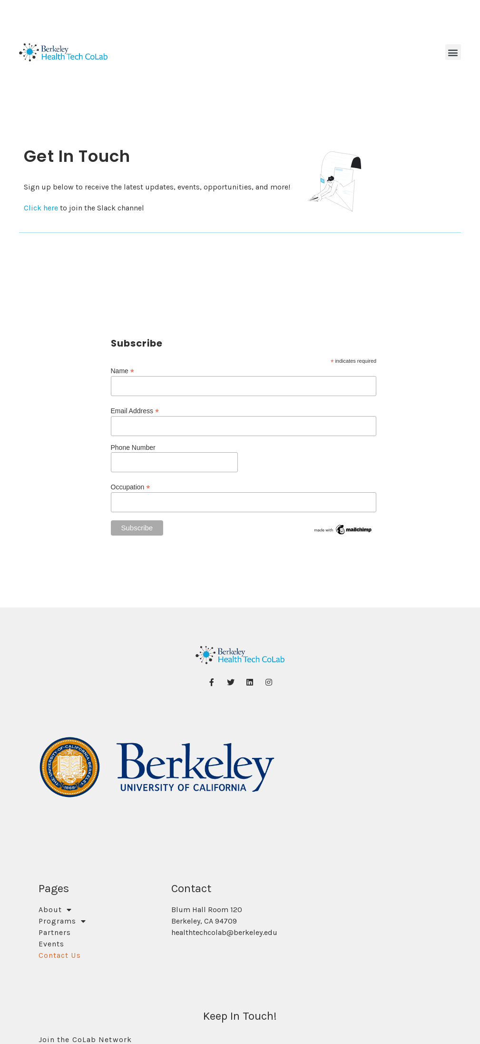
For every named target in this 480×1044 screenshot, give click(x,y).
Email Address (135, 411)
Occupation (130, 487)
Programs (63, 921)
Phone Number (133, 447)
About (55, 909)
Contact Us (60, 955)
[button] (453, 52)
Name (122, 371)
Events (52, 943)
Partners (55, 932)
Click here (42, 207)
